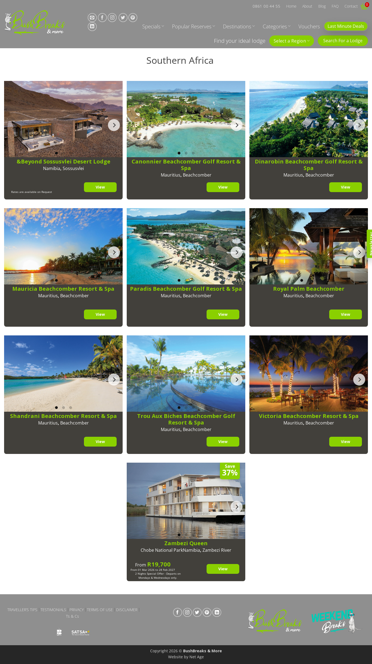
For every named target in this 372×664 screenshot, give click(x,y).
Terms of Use (100, 610)
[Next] (114, 125)
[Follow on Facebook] (102, 17)
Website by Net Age (186, 656)
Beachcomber (197, 175)
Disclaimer (126, 610)
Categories (277, 26)
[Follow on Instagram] (112, 17)
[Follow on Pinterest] (132, 17)
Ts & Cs (72, 616)
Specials (153, 26)
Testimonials (53, 610)
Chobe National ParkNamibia (170, 550)
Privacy (76, 610)
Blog (322, 6)
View (100, 187)
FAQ (335, 6)
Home (291, 6)
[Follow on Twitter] (123, 17)
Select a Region (292, 41)
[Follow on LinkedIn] (92, 26)
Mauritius (170, 175)
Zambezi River (216, 550)
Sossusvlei (73, 168)
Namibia (51, 168)
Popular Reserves (193, 26)
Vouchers (309, 26)
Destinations (239, 26)
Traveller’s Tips (22, 610)
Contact (351, 6)
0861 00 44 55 (266, 6)
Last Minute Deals (346, 26)
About (307, 6)
